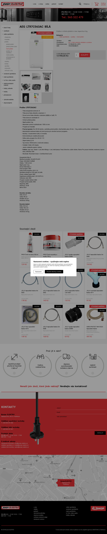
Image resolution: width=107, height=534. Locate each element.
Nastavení (38, 272)
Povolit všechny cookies (54, 272)
